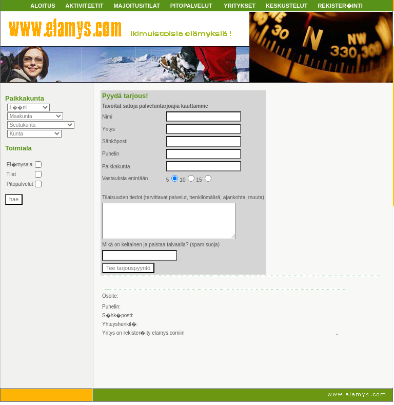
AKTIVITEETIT (84, 6)
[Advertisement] (222, 363)
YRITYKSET (239, 6)
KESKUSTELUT (286, 6)
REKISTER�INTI (340, 6)
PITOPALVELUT (191, 6)
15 (203, 180)
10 (187, 180)
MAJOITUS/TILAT (136, 6)
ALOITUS (42, 6)
